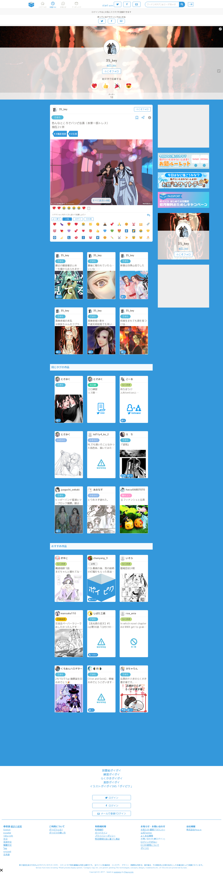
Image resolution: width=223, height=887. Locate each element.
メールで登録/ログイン (111, 813)
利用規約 (99, 829)
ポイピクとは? (56, 829)
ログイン (111, 797)
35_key (111, 60)
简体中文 (7, 841)
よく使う (56, 219)
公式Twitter (146, 832)
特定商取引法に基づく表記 (107, 838)
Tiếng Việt (8, 835)
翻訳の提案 (16, 826)
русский (7, 851)
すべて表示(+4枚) (101, 200)
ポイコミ (145, 848)
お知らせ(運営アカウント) (153, 829)
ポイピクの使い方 (57, 832)
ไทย (5, 848)
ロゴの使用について (150, 845)
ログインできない (149, 841)
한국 (5, 838)
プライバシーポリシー (105, 835)
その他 (89, 219)
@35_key (111, 65)
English (6, 829)
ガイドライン (101, 832)
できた (57, 117)
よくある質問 (147, 835)
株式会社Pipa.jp (193, 829)
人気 (67, 219)
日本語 (6, 854)
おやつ (78, 219)
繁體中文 (7, 845)
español (7, 832)
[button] (1, 870)
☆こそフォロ (111, 71)
